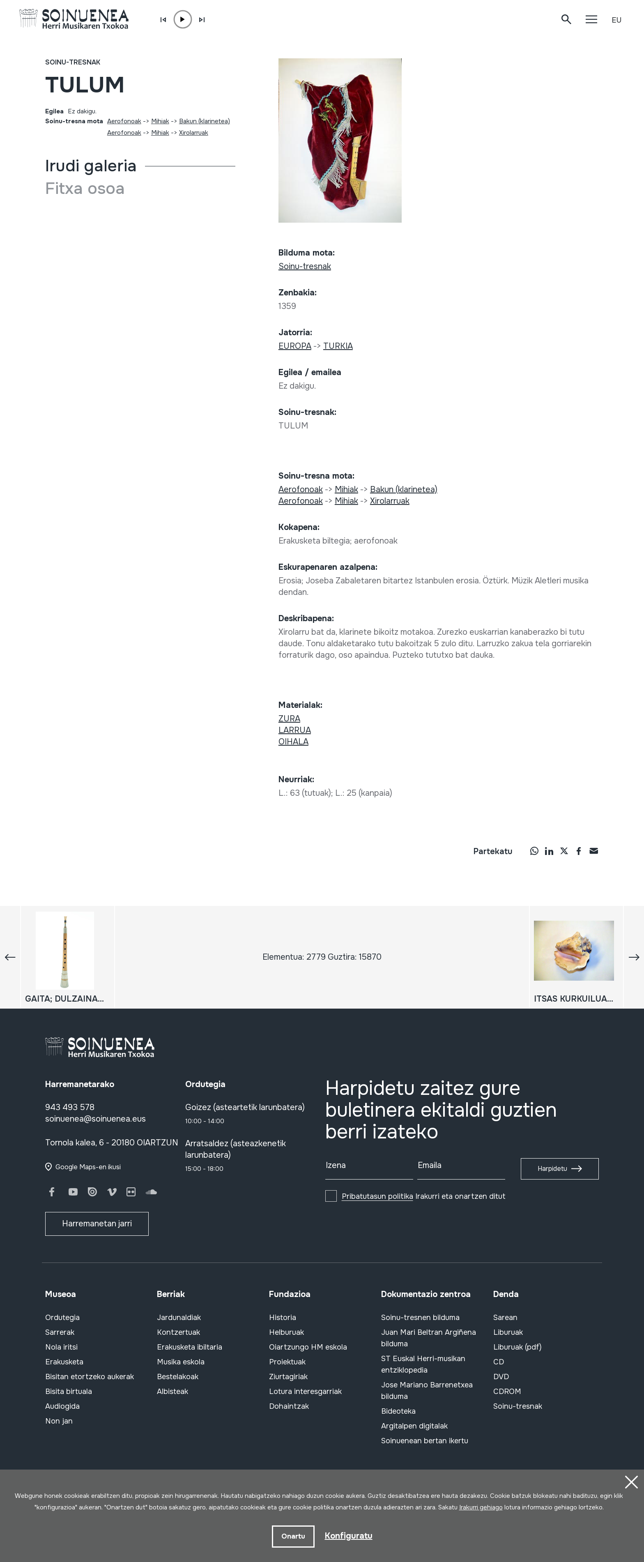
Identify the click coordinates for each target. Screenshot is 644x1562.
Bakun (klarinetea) (204, 121)
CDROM (507, 1391)
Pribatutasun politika (377, 1196)
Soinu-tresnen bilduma (420, 1317)
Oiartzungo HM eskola (308, 1347)
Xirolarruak (193, 133)
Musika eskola (181, 1361)
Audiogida (62, 1406)
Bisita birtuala (68, 1391)
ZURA (289, 719)
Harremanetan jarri (97, 1224)
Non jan (59, 1421)
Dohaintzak (289, 1406)
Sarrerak (59, 1332)
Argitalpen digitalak (414, 1426)
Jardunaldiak (179, 1317)
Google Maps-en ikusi (88, 1167)
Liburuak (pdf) (517, 1347)
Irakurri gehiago (481, 1507)
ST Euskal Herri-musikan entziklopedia (423, 1364)
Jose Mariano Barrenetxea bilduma (427, 1390)
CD (498, 1361)
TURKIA (338, 346)
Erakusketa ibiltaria (189, 1347)
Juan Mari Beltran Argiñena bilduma (428, 1338)
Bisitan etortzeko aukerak (89, 1376)
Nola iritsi (61, 1347)
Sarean (505, 1317)
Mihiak (160, 121)
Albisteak (172, 1391)
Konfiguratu (349, 1536)
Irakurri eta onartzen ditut (424, 1196)
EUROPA (294, 346)
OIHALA (293, 742)
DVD (501, 1376)
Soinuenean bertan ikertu (424, 1440)
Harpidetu (552, 1168)
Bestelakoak (177, 1376)
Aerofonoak (124, 121)
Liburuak (508, 1332)
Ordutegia (62, 1317)
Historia (282, 1317)
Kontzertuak (178, 1332)
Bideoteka (398, 1411)
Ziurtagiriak (288, 1376)
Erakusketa (64, 1361)
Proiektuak (287, 1361)
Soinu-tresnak (72, 62)
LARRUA (294, 730)
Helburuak (286, 1332)
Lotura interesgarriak (305, 1391)
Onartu (293, 1536)
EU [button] (616, 20)
